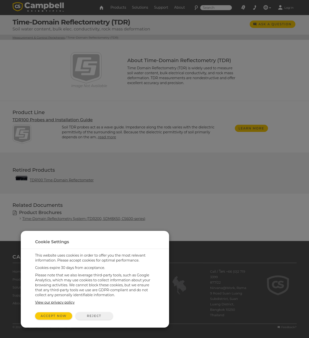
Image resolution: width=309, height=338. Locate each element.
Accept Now (54, 316)
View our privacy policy (55, 302)
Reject (94, 316)
